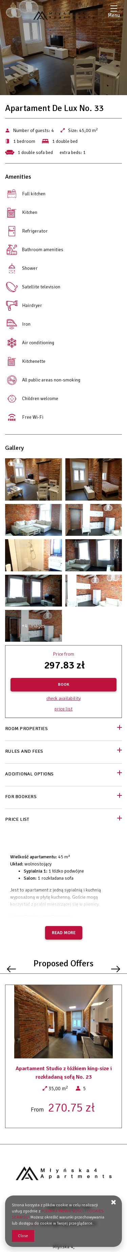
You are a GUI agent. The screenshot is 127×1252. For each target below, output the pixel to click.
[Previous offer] (11, 968)
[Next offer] (115, 968)
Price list (63, 709)
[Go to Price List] (63, 820)
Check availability (63, 698)
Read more (64, 933)
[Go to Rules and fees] (63, 752)
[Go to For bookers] (63, 797)
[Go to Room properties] (63, 729)
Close (23, 1235)
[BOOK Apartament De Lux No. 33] (63, 684)
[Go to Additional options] (63, 774)
